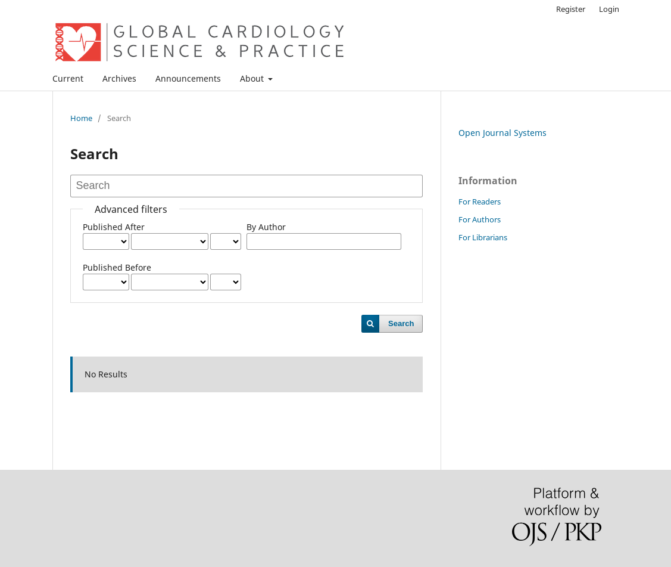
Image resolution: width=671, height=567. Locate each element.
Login (609, 9)
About (253, 78)
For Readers (479, 201)
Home (81, 118)
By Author (266, 227)
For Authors (479, 219)
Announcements (188, 78)
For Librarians (482, 237)
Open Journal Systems (502, 132)
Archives (119, 78)
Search (401, 323)
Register (570, 9)
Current (67, 78)
